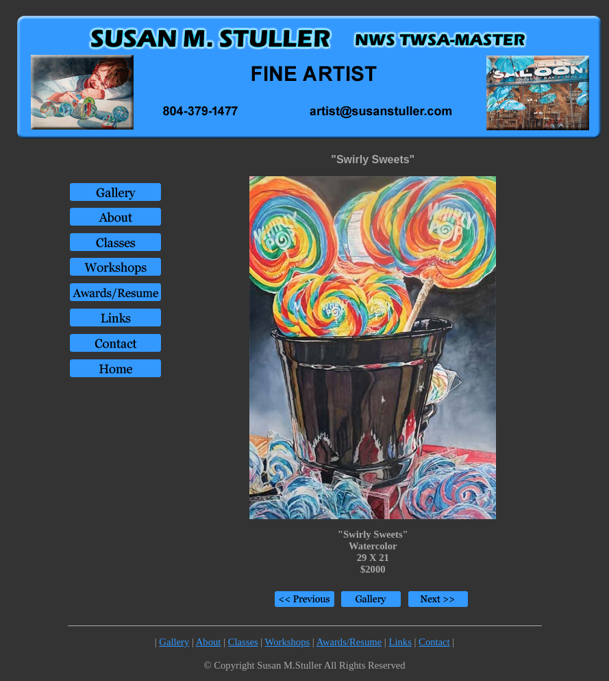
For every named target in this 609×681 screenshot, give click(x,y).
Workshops (287, 641)
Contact (434, 641)
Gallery (174, 641)
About (208, 641)
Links (399, 641)
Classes (243, 641)
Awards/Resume (349, 641)
